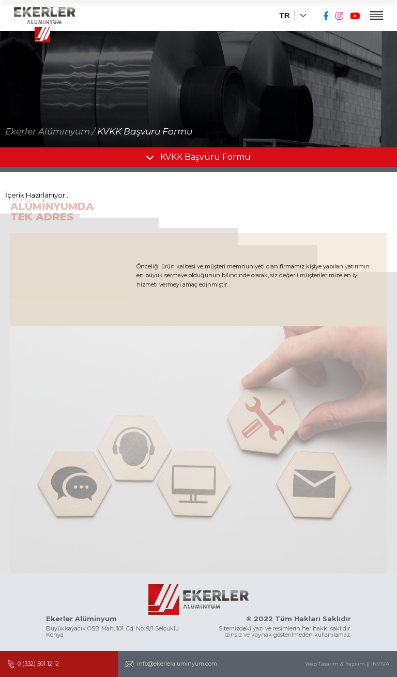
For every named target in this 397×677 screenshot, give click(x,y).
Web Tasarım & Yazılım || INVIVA (347, 664)
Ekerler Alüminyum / (50, 131)
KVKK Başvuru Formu (144, 131)
